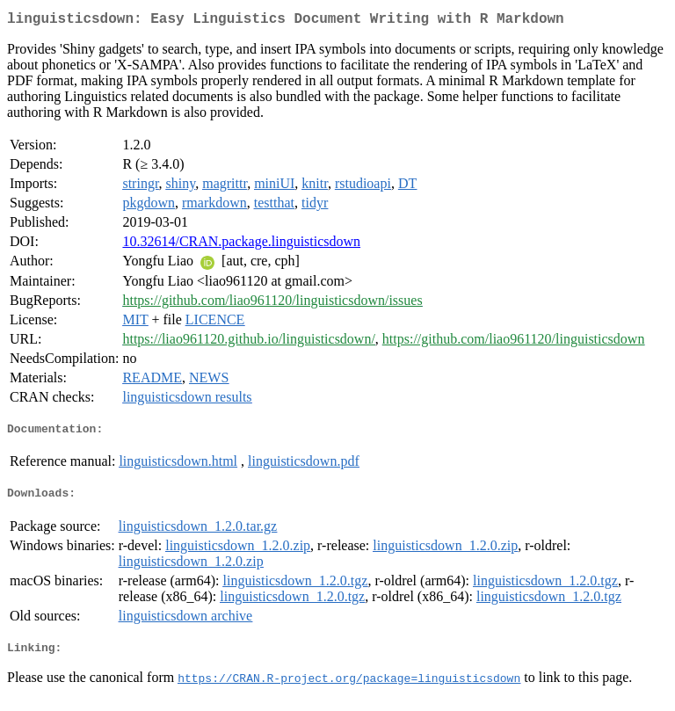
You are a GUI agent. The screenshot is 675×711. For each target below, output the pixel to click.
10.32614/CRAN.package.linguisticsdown (241, 244)
